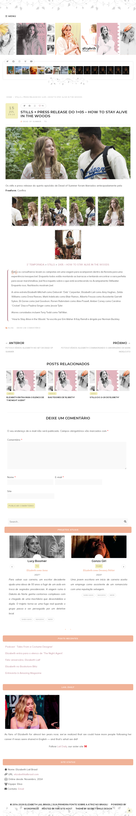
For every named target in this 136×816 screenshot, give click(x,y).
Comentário (14, 439)
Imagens (40, 619)
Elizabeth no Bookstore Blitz (21, 666)
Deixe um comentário (29, 328)
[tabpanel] (37, 578)
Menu (12, 16)
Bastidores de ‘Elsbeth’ (61, 397)
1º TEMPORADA (35, 264)
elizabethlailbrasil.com (26, 774)
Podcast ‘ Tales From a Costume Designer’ (29, 646)
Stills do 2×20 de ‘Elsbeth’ (104, 397)
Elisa (11, 328)
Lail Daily (62, 746)
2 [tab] (72, 630)
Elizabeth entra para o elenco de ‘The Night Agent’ (34, 653)
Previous (11, 566)
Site (9, 491)
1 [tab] (67, 630)
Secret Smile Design (99, 808)
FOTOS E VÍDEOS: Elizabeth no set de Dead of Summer (31, 346)
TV (45, 121)
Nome (11, 477)
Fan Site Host (63, 808)
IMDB (50, 619)
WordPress (31, 808)
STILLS (51, 264)
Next (123, 566)
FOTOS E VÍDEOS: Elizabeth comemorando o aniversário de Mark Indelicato (94, 346)
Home (9, 97)
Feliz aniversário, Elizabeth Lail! (22, 659)
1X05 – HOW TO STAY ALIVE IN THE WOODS (83, 264)
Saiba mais (27, 619)
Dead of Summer (32, 121)
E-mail (59, 477)
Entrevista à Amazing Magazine (23, 673)
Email (21, 788)
